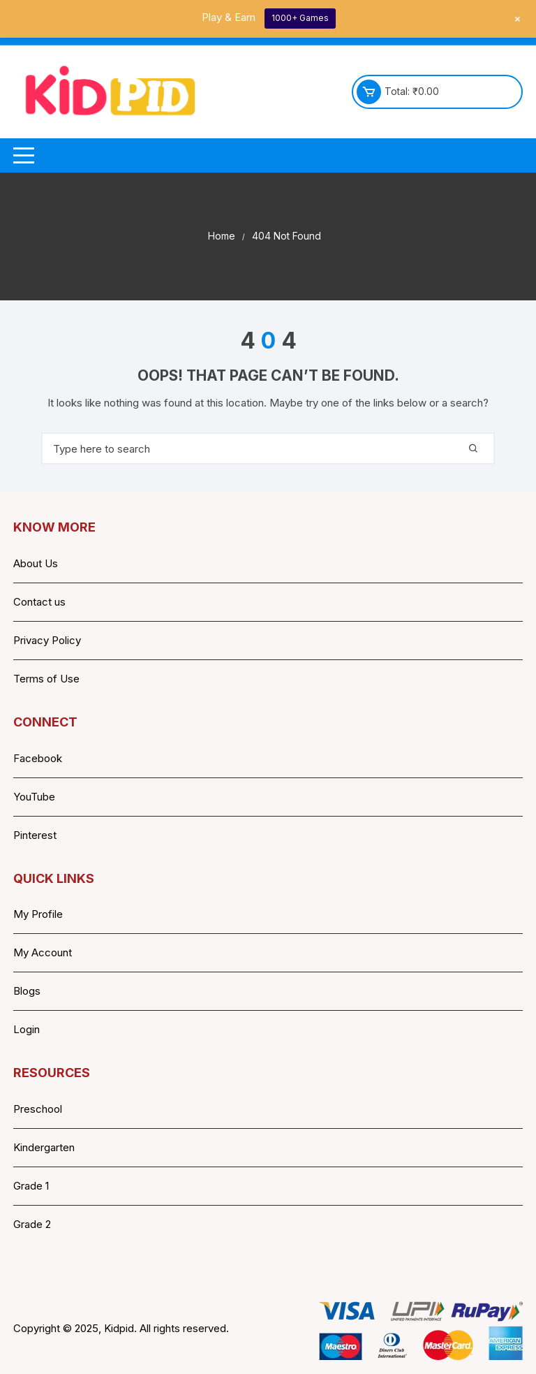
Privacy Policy (47, 640)
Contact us (39, 601)
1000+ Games (300, 18)
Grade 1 (31, 1185)
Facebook (37, 758)
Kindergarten (44, 1147)
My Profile (38, 914)
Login (26, 1029)
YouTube (34, 796)
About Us (35, 563)
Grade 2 (32, 1224)
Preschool (37, 1109)
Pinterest (35, 835)
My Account (42, 952)
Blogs (26, 990)
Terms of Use (46, 678)
